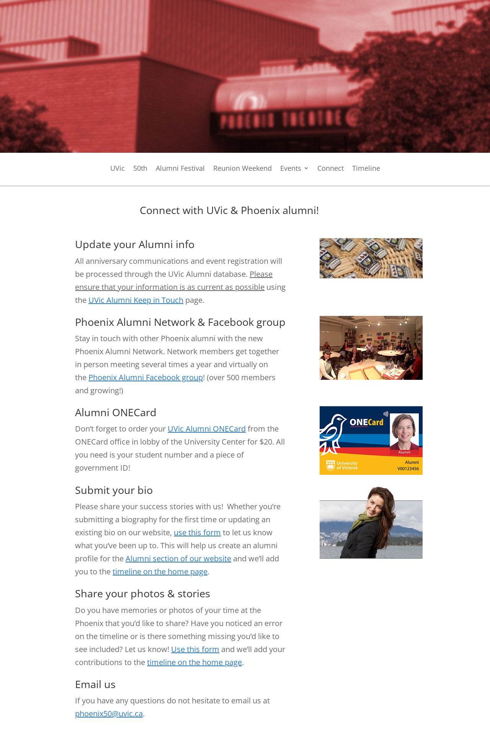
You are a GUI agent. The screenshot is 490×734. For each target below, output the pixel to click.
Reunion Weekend (242, 169)
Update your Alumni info (134, 244)
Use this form (195, 649)
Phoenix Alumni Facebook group (145, 377)
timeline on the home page (160, 571)
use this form (197, 532)
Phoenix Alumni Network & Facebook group (180, 322)
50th (140, 169)
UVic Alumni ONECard (207, 428)
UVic (117, 169)
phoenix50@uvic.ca (109, 713)
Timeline (366, 169)
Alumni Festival (180, 169)
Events (290, 169)
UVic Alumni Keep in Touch (135, 300)
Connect (330, 169)
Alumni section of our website (178, 558)
